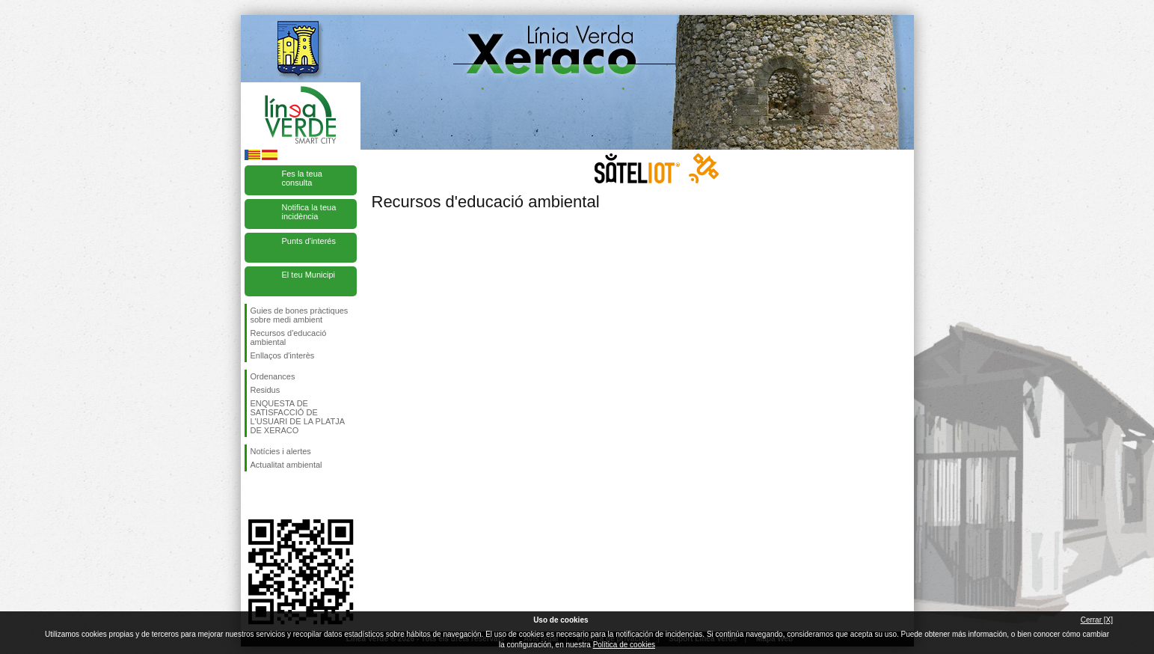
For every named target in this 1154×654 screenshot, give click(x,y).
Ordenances (273, 376)
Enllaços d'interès (283, 355)
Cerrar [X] (1097, 620)
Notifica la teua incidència (309, 212)
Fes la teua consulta (302, 178)
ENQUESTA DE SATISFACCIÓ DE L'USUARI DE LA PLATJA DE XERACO (298, 417)
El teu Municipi (309, 274)
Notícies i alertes (281, 451)
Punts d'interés (309, 240)
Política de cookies (624, 645)
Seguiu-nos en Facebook (254, 495)
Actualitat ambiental (286, 464)
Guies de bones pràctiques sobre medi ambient (300, 315)
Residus (265, 389)
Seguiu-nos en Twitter (278, 495)
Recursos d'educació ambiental (289, 337)
